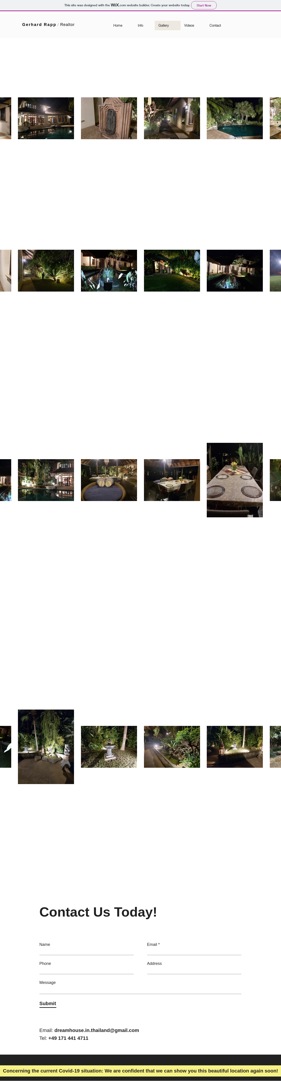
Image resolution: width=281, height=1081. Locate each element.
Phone (45, 964)
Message (47, 983)
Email (152, 944)
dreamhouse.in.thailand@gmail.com (96, 1030)
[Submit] (47, 1003)
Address (154, 964)
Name (44, 944)
